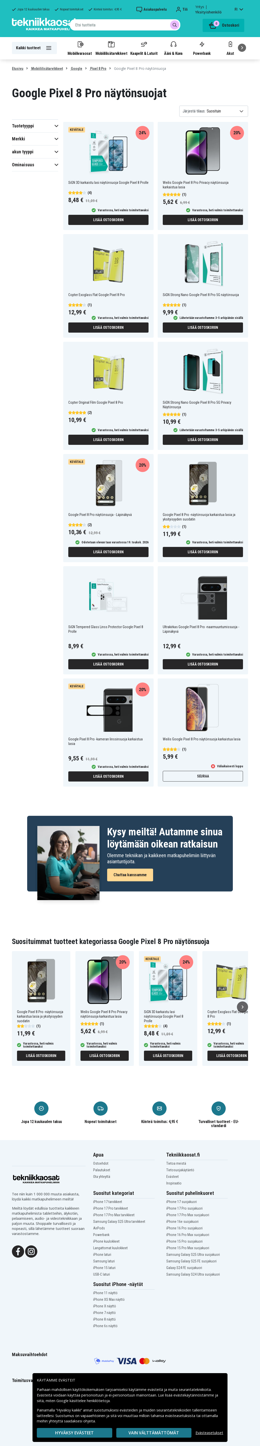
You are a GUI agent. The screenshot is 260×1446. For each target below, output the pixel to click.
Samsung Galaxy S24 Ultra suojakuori (193, 1274)
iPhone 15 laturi (104, 1268)
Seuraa (203, 776)
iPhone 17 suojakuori (181, 1202)
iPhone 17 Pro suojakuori (184, 1208)
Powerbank (202, 48)
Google (76, 69)
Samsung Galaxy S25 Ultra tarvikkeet (119, 1222)
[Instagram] (31, 1251)
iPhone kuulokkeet (106, 1241)
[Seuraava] (242, 48)
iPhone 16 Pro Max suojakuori (187, 1235)
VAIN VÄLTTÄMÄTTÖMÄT (153, 1433)
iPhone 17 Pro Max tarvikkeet (114, 1215)
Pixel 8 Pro (97, 69)
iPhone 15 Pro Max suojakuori (187, 1248)
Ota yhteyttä (101, 1177)
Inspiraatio (174, 1183)
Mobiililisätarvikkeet (111, 48)
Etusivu (17, 69)
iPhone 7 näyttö (104, 1313)
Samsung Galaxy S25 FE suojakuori (191, 1261)
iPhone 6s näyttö (105, 1326)
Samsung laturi (104, 1261)
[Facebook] (18, 1251)
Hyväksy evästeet (74, 1433)
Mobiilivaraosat (80, 48)
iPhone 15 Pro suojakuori (184, 1241)
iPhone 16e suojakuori (182, 1222)
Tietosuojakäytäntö (180, 1170)
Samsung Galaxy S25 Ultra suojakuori (193, 1255)
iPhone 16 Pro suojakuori (184, 1228)
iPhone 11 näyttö (105, 1293)
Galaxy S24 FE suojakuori (184, 1268)
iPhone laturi (102, 1255)
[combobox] (125, 24)
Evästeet (172, 1177)
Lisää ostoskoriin (108, 220)
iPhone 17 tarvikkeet (107, 1202)
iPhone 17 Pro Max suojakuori (187, 1215)
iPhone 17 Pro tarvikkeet (110, 1208)
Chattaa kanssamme (130, 874)
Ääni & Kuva (173, 48)
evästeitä (156, 1389)
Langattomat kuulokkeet (110, 1248)
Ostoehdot (100, 1163)
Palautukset (101, 1170)
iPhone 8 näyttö (104, 1319)
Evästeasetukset (209, 1432)
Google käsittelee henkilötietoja (83, 1400)
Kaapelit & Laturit (144, 48)
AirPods (99, 1228)
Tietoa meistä (176, 1163)
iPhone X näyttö (104, 1306)
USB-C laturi (101, 1274)
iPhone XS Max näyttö (109, 1299)
